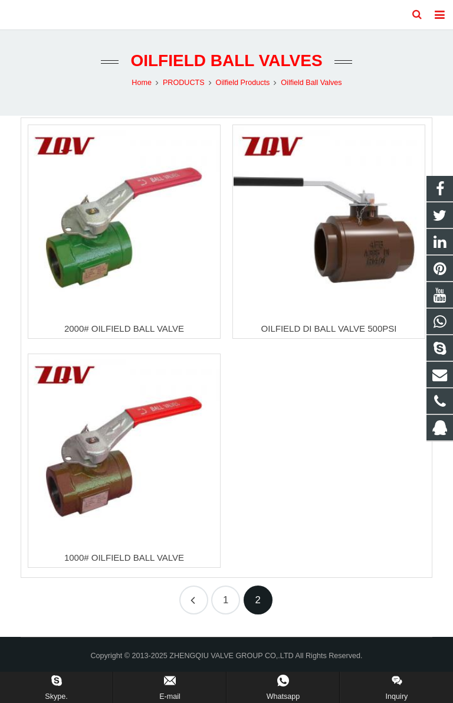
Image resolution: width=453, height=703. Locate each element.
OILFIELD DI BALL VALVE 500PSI (329, 328)
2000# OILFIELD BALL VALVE (124, 328)
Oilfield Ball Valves (226, 60)
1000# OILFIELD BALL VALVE (124, 557)
